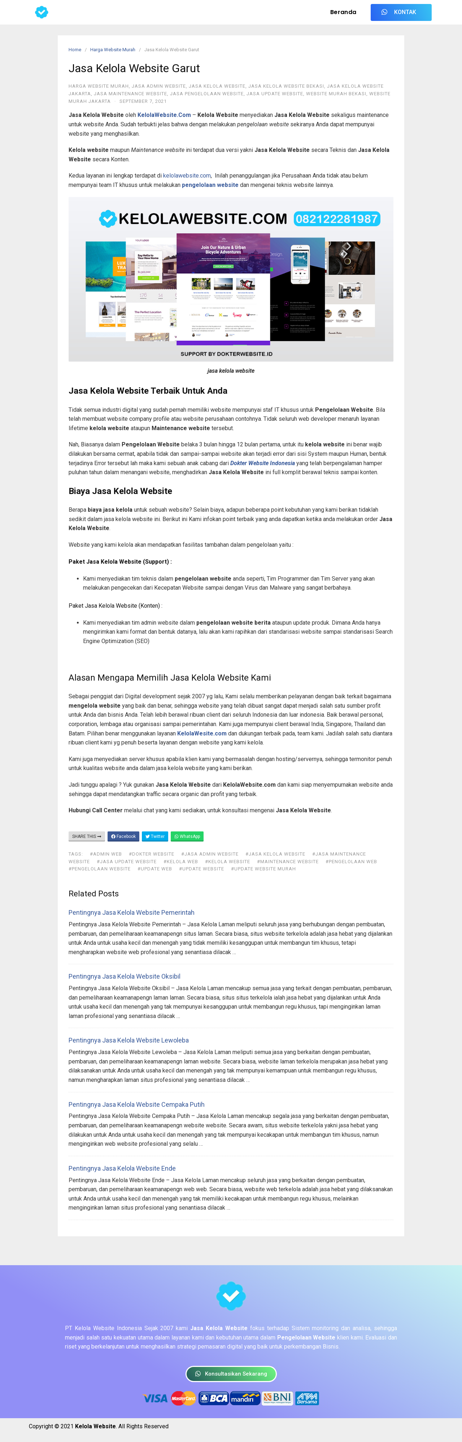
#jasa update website (127, 861)
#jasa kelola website (275, 854)
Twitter (155, 836)
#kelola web (181, 861)
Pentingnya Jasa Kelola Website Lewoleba (129, 1040)
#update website (201, 868)
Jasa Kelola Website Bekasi (286, 86)
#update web (155, 868)
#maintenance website (288, 861)
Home (75, 49)
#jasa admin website (210, 854)
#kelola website (227, 861)
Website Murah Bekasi (336, 93)
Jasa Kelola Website (217, 86)
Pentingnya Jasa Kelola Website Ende (122, 1168)
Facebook (123, 836)
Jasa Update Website (275, 93)
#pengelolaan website (100, 868)
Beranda (343, 12)
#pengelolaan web (351, 861)
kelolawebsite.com (187, 175)
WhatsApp (187, 836)
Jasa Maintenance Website (130, 93)
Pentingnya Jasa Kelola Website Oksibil (124, 976)
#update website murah (263, 868)
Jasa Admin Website (159, 86)
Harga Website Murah (112, 49)
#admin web (106, 854)
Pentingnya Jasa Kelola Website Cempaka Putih (137, 1104)
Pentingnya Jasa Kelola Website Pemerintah (132, 912)
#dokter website (151, 854)
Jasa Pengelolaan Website (207, 93)
